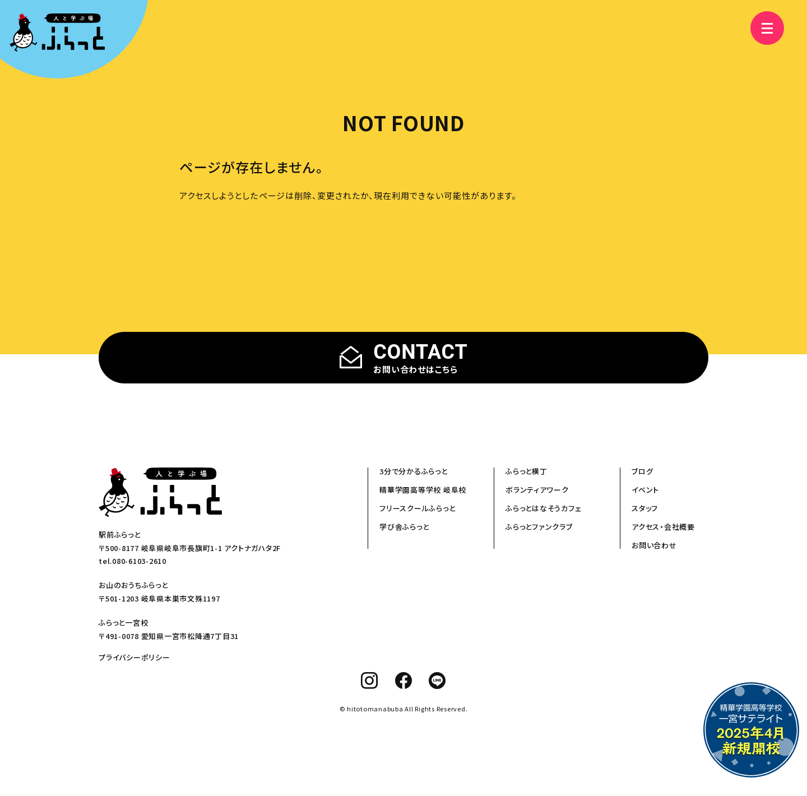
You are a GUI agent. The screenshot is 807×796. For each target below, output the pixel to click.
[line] (437, 680)
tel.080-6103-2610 (132, 561)
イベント (645, 489)
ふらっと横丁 (526, 471)
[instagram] (369, 680)
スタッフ (645, 508)
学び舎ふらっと (404, 526)
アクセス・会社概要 (663, 526)
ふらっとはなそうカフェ (543, 508)
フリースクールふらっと (417, 508)
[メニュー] (762, 28)
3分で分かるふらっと (413, 471)
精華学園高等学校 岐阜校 (422, 489)
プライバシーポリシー (134, 657)
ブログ (642, 471)
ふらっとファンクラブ (539, 526)
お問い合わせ (654, 545)
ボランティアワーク (537, 489)
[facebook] (403, 680)
